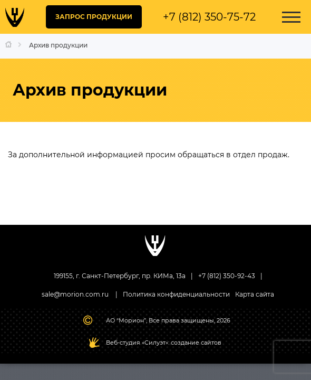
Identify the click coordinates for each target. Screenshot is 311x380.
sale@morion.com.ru (75, 294)
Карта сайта (254, 294)
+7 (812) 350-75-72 (209, 17)
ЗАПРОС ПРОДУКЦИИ (93, 17)
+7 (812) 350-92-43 (226, 276)
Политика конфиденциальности (176, 294)
